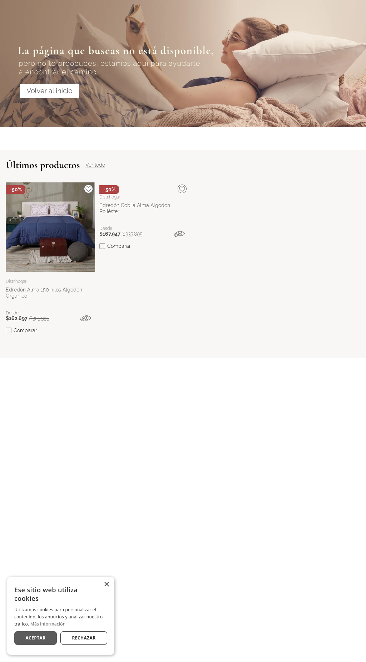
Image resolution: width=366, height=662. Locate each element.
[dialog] (60, 616)
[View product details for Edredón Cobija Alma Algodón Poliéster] (144, 275)
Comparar (25, 361)
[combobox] (189, 14)
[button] (89, 349)
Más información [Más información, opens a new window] (47, 624)
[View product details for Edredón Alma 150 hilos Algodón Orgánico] (50, 275)
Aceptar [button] (35, 638)
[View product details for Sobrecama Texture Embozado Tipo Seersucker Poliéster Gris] (237, 275)
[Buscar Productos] (300, 14)
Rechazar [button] (83, 638)
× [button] (106, 584)
